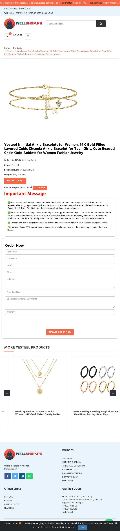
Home (7, 48)
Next (113, 393)
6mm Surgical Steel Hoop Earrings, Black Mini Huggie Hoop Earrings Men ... (30, 413)
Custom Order (11, 504)
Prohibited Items (71, 469)
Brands (8, 500)
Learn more (70, 527)
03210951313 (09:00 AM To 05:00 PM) (34, 13)
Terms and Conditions (73, 466)
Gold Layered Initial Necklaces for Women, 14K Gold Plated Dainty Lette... (88, 413)
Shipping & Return (71, 462)
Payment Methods (72, 473)
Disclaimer (67, 481)
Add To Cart (15, 181)
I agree (82, 527)
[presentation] (28, 322)
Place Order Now (60, 332)
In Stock (8, 497)
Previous (7, 393)
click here (40, 187)
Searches (9, 508)
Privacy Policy (70, 477)
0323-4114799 (83, 3)
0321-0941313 (113, 3)
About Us (67, 458)
